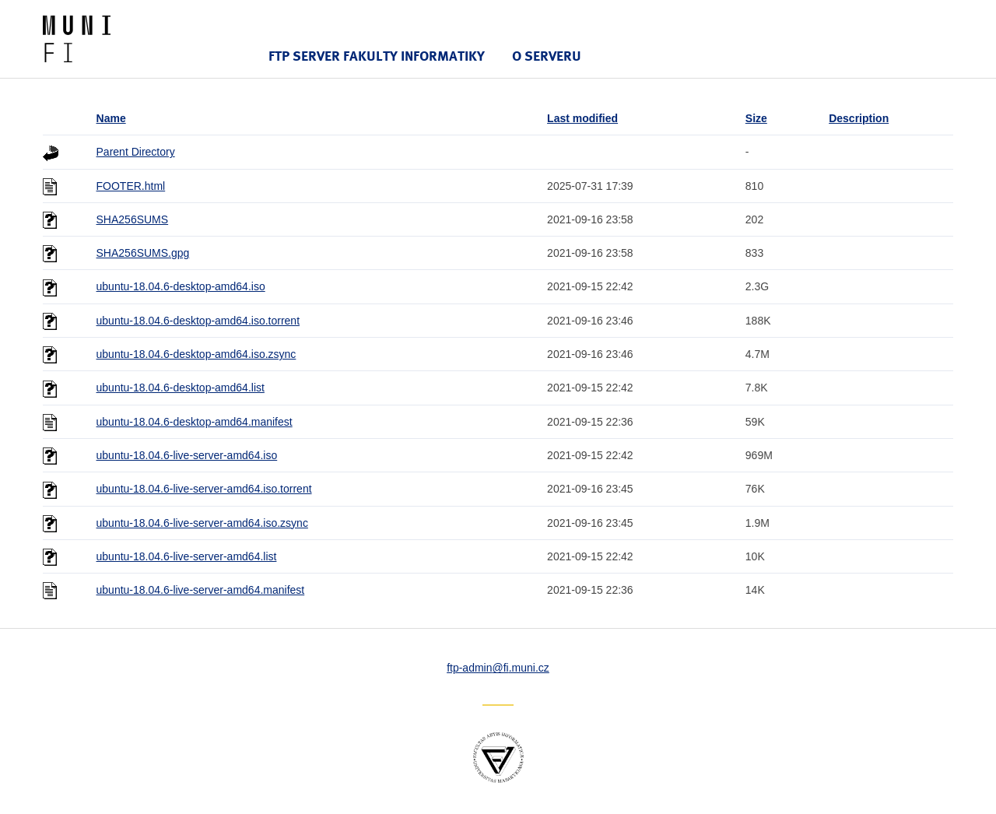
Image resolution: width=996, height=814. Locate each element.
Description (859, 118)
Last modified (582, 118)
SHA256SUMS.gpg (143, 253)
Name (111, 118)
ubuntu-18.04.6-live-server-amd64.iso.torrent (204, 488)
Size (756, 118)
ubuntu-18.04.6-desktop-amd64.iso (180, 286)
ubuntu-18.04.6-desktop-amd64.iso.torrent (198, 320)
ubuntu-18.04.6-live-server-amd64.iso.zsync (202, 523)
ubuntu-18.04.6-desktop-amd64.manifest (194, 422)
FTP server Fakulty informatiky (376, 56)
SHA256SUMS (132, 219)
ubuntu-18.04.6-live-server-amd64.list (186, 556)
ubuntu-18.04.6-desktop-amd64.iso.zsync (196, 354)
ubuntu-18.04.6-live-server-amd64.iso (187, 455)
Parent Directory (135, 152)
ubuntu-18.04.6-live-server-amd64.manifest (200, 590)
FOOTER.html (131, 186)
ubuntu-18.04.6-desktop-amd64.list (180, 387)
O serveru (546, 56)
